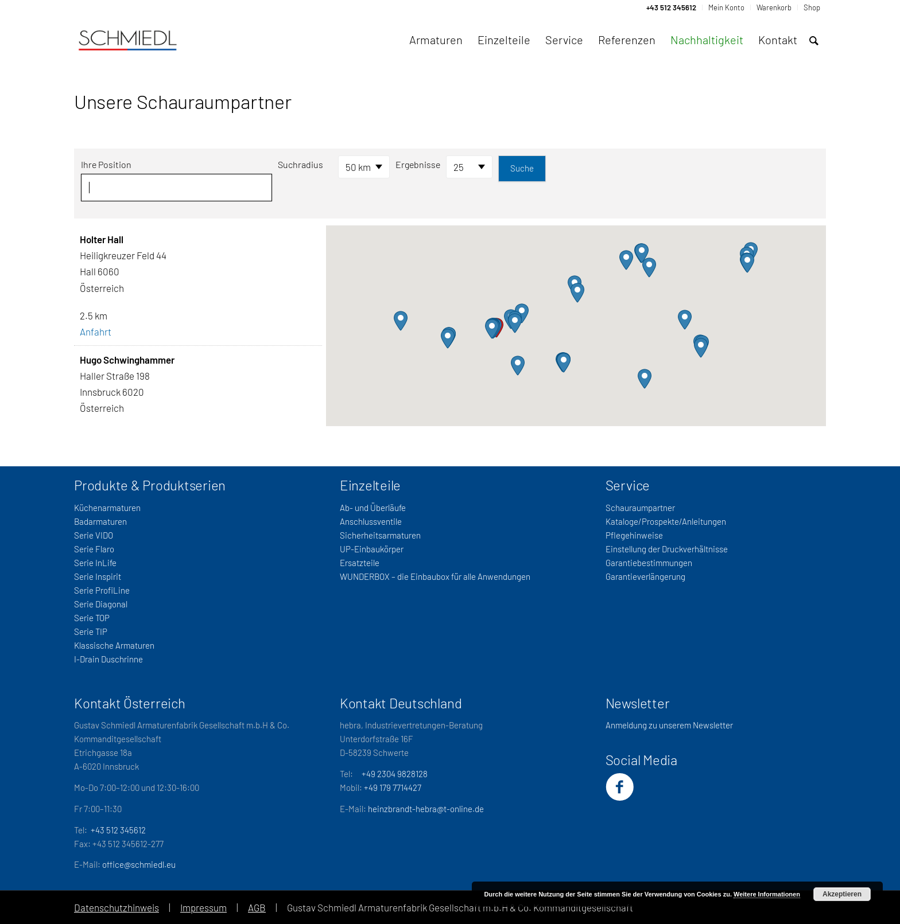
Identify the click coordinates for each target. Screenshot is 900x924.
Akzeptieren (842, 894)
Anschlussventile (371, 521)
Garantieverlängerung (645, 576)
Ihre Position (106, 164)
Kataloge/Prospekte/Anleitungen (666, 521)
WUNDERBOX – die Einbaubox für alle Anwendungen (435, 576)
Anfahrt (95, 331)
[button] (492, 329)
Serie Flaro (94, 549)
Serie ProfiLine (102, 590)
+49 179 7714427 (392, 787)
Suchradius (300, 164)
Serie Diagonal (100, 604)
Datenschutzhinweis (116, 907)
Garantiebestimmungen (649, 562)
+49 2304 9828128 (395, 774)
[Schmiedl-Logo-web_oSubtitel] (127, 40)
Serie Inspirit (97, 576)
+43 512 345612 (118, 830)
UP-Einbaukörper (372, 549)
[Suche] (814, 41)
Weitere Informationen (767, 894)
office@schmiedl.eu (139, 864)
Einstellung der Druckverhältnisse (667, 549)
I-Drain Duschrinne (108, 659)
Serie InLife (95, 562)
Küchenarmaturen (107, 507)
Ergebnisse (417, 164)
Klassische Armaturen (114, 645)
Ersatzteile (359, 562)
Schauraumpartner (640, 507)
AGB (257, 907)
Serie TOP (92, 618)
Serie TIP (90, 631)
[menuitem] (672, 7)
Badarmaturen (100, 521)
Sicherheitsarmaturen (380, 535)
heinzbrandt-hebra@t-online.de (426, 809)
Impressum (203, 907)
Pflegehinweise (634, 535)
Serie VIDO (93, 535)
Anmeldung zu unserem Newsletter (669, 725)
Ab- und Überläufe (373, 507)
